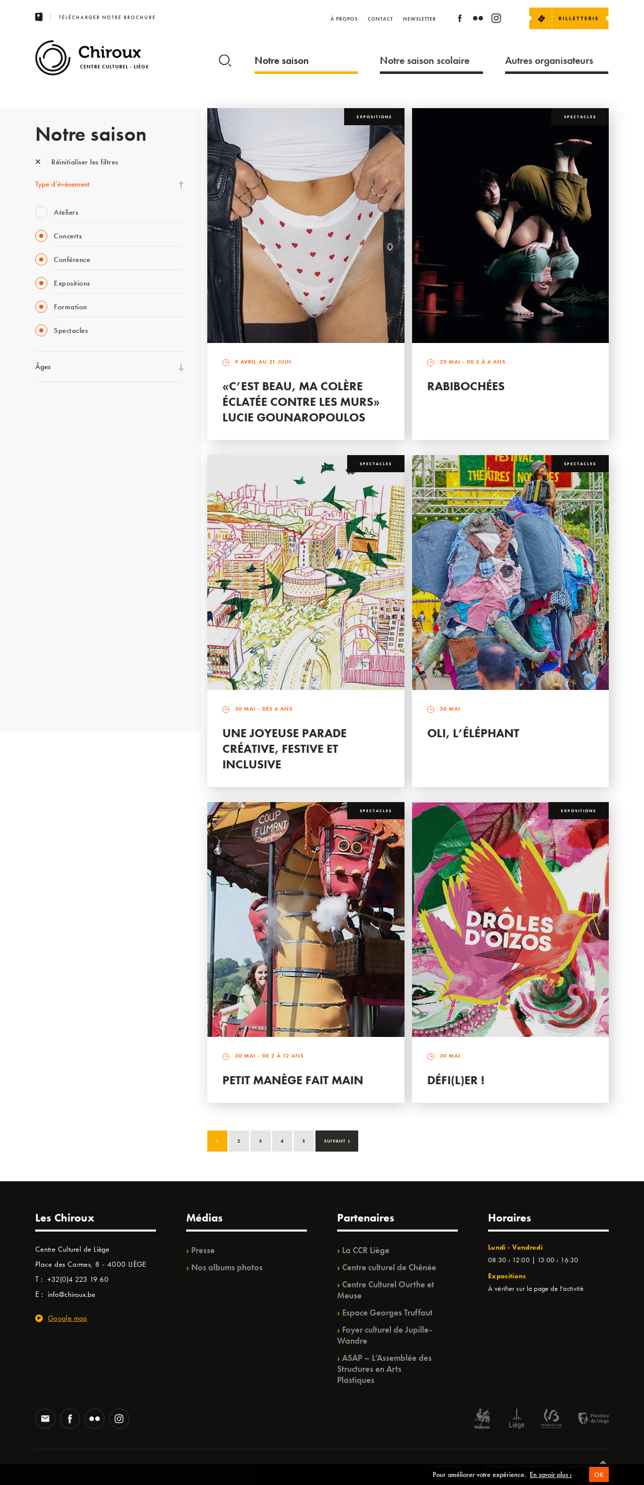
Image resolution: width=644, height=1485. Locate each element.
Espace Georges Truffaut (387, 1312)
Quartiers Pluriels (60, 593)
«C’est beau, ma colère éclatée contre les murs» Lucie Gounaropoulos (301, 401)
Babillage (49, 490)
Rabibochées (466, 386)
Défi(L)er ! (456, 1080)
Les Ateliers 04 (57, 552)
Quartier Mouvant (62, 572)
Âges (42, 367)
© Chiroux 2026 (447, 1466)
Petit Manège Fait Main (292, 1080)
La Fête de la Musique (68, 428)
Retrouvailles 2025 (64, 696)
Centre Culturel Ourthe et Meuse (385, 1290)
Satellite (47, 510)
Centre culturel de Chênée (389, 1267)
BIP (40, 531)
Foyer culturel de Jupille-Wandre (384, 1335)
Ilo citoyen (50, 613)
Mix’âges (49, 469)
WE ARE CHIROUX (64, 675)
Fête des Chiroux (60, 407)
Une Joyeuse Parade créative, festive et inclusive (284, 748)
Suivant (337, 1140)
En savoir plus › (551, 1480)
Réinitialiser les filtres (76, 162)
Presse (203, 1250)
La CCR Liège (365, 1250)
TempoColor (53, 634)
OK (599, 1480)
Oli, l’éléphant (473, 733)
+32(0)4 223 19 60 (78, 1279)
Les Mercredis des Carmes (74, 449)
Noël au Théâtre (59, 655)
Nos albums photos (227, 1267)
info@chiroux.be (71, 1294)
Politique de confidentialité (517, 1466)
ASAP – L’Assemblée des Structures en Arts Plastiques (384, 1368)
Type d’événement (62, 184)
